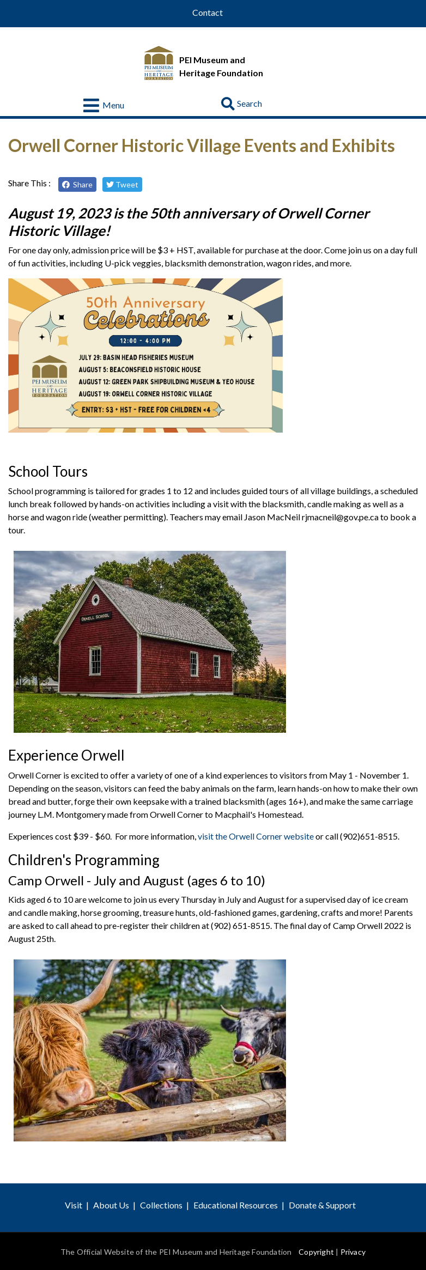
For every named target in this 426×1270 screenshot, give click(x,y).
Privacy (353, 1251)
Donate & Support (322, 1205)
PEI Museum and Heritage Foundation (221, 66)
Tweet (122, 184)
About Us (111, 1205)
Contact (207, 12)
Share (77, 184)
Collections (161, 1205)
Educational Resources (235, 1205)
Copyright (316, 1251)
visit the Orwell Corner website (256, 836)
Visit (73, 1205)
